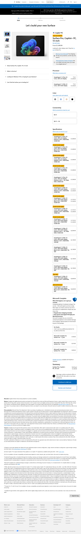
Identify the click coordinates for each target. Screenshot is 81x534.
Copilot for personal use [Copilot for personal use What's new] (8, 516)
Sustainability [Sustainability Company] (68, 523)
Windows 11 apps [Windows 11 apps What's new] (7, 523)
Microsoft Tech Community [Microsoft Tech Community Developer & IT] (58, 517)
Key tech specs (56, 43)
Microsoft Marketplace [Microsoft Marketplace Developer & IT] (57, 519)
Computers (24, 2)
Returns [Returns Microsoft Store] (18, 513)
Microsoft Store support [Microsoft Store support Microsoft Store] (21, 511)
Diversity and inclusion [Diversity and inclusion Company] (70, 518)
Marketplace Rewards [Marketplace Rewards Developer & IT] (57, 521)
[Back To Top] (74, 495)
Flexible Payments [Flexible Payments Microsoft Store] (20, 523)
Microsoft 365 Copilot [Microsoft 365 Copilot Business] (44, 520)
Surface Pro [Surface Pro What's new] (6, 507)
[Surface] (18, 2)
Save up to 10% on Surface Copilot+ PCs (21, 11)
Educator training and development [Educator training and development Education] (33, 520)
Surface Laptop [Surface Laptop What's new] (6, 509)
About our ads (64, 531)
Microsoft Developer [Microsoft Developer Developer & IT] (57, 509)
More (43, 2)
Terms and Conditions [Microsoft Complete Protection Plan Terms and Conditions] (55, 460)
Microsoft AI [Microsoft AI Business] (42, 507)
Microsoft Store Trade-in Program (64, 60)
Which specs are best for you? (60, 131)
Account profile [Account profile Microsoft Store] (19, 507)
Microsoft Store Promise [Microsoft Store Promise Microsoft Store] (21, 520)
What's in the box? (11, 71)
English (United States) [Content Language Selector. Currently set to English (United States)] (10, 530)
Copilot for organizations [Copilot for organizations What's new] (8, 513)
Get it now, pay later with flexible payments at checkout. (58, 10)
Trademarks (58, 531)
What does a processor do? (59, 73)
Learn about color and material (60, 95)
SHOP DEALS (50, 2)
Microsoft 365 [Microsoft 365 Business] (42, 513)
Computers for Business (34, 2)
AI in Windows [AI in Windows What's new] (6, 518)
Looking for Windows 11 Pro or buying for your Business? (21, 76)
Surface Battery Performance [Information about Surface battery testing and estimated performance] (20, 449)
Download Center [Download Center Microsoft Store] (20, 509)
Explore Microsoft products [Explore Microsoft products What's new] (8, 520)
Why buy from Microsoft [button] (62, 54)
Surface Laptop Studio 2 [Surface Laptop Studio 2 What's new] (8, 511)
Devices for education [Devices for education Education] (33, 509)
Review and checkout (64, 388)
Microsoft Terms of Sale (63, 404)
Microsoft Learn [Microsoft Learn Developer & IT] (56, 511)
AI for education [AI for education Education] (32, 526)
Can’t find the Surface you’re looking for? (17, 82)
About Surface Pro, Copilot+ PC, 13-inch (16, 65)
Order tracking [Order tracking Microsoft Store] (19, 516)
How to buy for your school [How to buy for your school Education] (33, 517)
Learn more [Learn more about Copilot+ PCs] (61, 451)
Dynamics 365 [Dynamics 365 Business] (42, 511)
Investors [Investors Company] (67, 516)
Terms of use (52, 531)
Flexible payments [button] (57, 359)
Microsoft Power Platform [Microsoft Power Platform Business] (44, 516)
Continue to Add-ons (64, 382)
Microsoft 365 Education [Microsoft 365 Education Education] (33, 515)
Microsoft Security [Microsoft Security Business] (43, 509)
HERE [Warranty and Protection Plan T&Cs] (19, 464)
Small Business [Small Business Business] (43, 523)
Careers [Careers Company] (67, 507)
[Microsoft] (9, 2)
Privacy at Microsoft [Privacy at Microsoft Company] (69, 513)
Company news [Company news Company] (68, 511)
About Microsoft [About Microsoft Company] (68, 509)
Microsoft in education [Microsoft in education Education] (33, 507)
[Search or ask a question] (68, 1)
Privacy (47, 531)
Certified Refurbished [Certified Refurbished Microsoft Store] (20, 518)
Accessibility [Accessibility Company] (68, 520)
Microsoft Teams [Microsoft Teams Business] (43, 518)
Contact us (42, 531)
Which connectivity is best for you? (61, 110)
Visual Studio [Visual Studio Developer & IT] (56, 524)
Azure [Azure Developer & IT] (55, 507)
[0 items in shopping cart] (71, 2)
